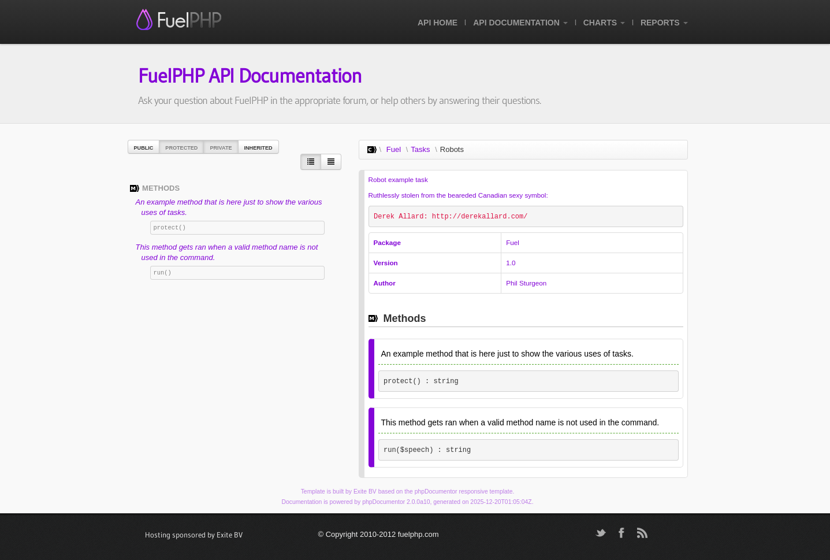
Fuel (393, 149)
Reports (664, 22)
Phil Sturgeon (526, 283)
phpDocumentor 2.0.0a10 (396, 502)
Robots (452, 149)
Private (221, 148)
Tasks (420, 149)
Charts (604, 22)
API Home (437, 22)
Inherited (258, 148)
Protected (181, 148)
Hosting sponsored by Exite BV (194, 534)
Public (144, 148)
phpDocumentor (436, 491)
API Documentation (520, 22)
